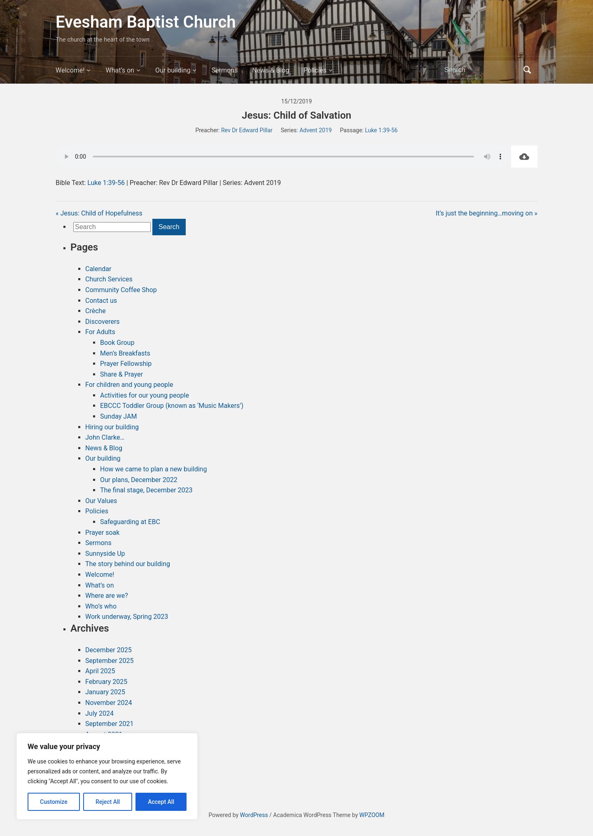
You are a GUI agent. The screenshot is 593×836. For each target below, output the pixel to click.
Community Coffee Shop (121, 290)
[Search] (481, 70)
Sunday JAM (118, 416)
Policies (315, 70)
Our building (173, 70)
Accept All (161, 802)
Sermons (224, 70)
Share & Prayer (121, 374)
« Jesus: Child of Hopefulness (99, 213)
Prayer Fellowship (126, 364)
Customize (54, 802)
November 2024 (108, 703)
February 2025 (106, 682)
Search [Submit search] (527, 70)
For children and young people (129, 385)
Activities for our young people (144, 395)
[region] (107, 776)
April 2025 (100, 671)
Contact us (101, 300)
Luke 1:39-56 (381, 130)
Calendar (98, 269)
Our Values (101, 501)
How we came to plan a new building (153, 469)
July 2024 (99, 713)
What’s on (119, 70)
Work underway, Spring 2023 (126, 617)
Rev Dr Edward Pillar (247, 130)
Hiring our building (112, 427)
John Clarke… (104, 437)
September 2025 (109, 661)
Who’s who (101, 606)
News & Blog (270, 70)
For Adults (100, 332)
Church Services (109, 279)
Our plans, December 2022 (138, 480)
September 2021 (109, 724)
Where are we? (106, 595)
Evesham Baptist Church (146, 22)
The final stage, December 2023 (146, 490)
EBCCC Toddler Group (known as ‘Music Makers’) (171, 406)
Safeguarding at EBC (130, 522)
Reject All (108, 802)
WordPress (254, 815)
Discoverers (102, 322)
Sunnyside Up (105, 553)
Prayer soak (102, 532)
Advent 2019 (315, 130)
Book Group (117, 343)
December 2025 (108, 650)
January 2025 (105, 692)
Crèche (95, 311)
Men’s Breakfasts (125, 353)
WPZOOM (372, 815)
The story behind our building (127, 564)
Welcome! (70, 70)
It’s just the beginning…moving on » (486, 213)
